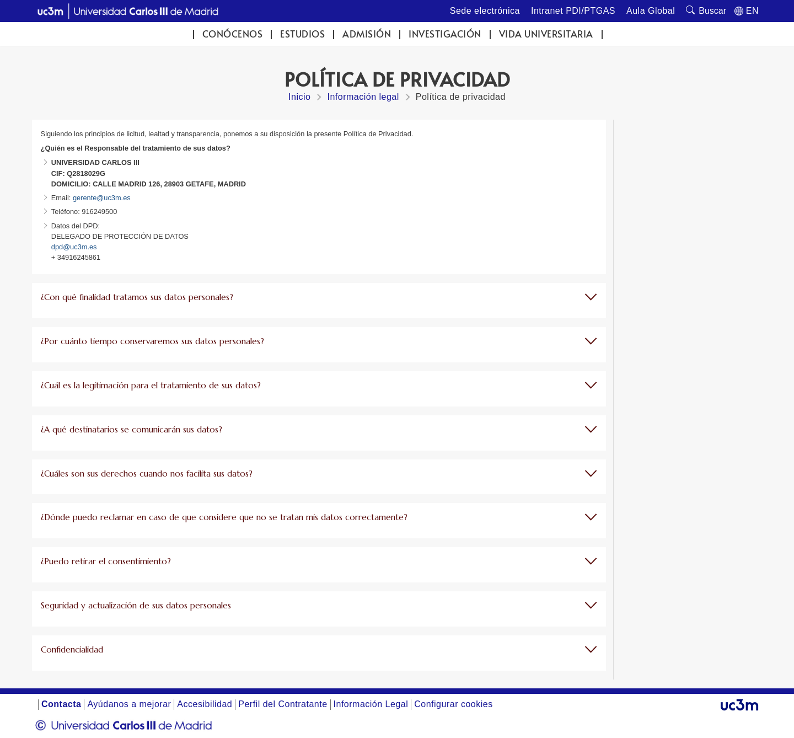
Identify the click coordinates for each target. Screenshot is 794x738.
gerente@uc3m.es (100, 198)
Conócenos (232, 34)
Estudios (302, 34)
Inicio (299, 96)
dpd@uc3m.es (74, 247)
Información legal (363, 96)
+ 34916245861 (75, 257)
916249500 (98, 211)
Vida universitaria (546, 34)
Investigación (445, 34)
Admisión (366, 34)
